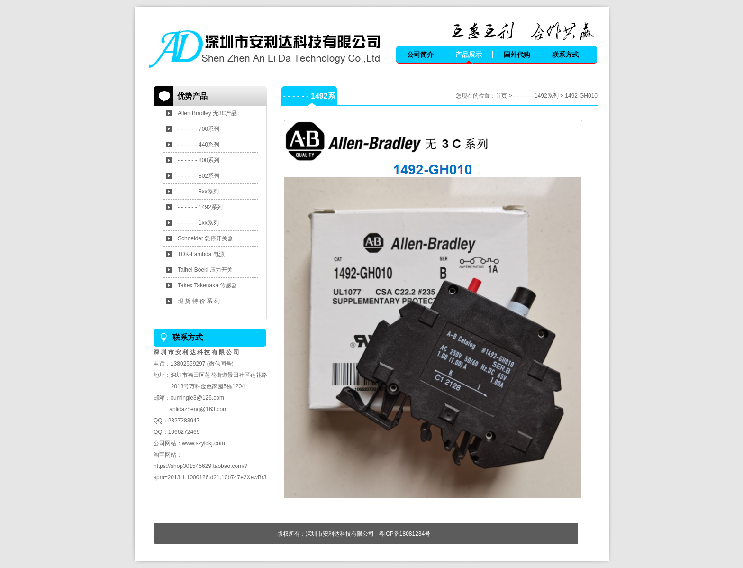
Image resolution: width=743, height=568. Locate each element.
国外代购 (517, 54)
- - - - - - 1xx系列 (198, 223)
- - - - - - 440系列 (198, 144)
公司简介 (420, 54)
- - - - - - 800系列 (198, 160)
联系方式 (565, 54)
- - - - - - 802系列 (198, 176)
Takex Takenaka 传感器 (207, 285)
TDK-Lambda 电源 (201, 254)
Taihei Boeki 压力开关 (205, 269)
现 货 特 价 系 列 (199, 301)
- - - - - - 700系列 (198, 129)
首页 (501, 95)
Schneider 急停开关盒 (205, 238)
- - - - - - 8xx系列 (198, 191)
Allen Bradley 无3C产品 (207, 113)
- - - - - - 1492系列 (200, 207)
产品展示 (468, 54)
